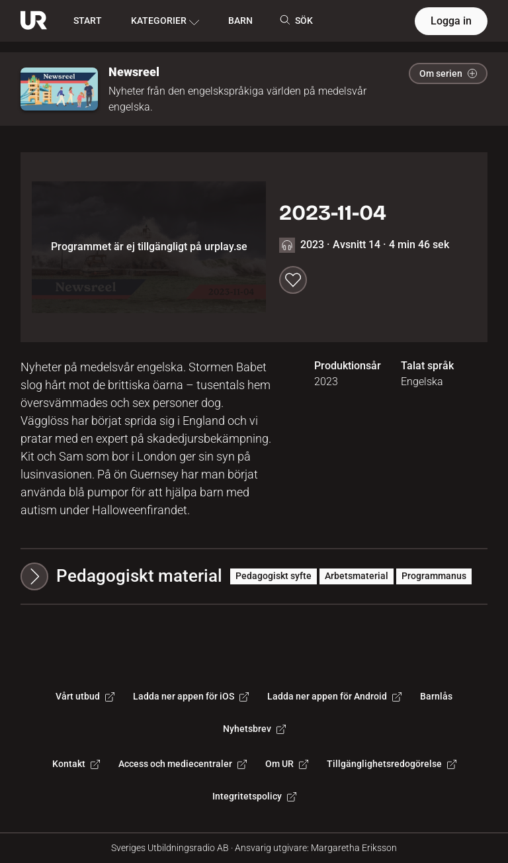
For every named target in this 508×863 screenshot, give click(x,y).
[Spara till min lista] (293, 280)
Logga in (451, 21)
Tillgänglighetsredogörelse (391, 763)
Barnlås (436, 696)
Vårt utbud (85, 696)
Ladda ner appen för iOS (191, 696)
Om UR (286, 763)
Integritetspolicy (254, 796)
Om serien (448, 73)
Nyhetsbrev (254, 728)
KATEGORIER (165, 21)
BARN (240, 20)
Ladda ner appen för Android (334, 696)
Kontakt (76, 763)
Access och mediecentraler (182, 763)
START (87, 20)
